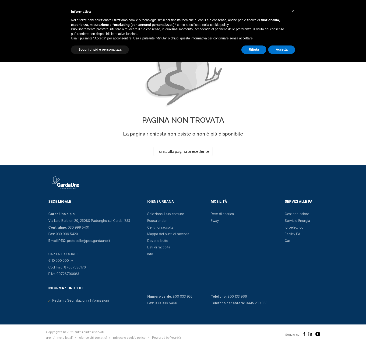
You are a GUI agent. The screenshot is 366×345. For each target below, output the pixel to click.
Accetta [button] (282, 49)
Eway (215, 221)
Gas (288, 241)
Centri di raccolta (160, 227)
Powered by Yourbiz (166, 337)
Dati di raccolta (158, 247)
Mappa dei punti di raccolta (168, 234)
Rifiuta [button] (254, 49)
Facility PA (292, 234)
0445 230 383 (256, 303)
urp (48, 337)
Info (150, 254)
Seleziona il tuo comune (165, 214)
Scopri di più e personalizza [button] (99, 49)
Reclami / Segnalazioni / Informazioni (80, 300)
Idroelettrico (294, 227)
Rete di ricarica (222, 214)
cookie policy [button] (219, 25)
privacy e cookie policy (129, 337)
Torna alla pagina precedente (183, 151)
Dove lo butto (157, 241)
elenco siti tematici (93, 337)
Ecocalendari (157, 221)
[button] (292, 11)
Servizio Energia (297, 221)
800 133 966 (237, 296)
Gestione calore (297, 214)
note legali (65, 337)
